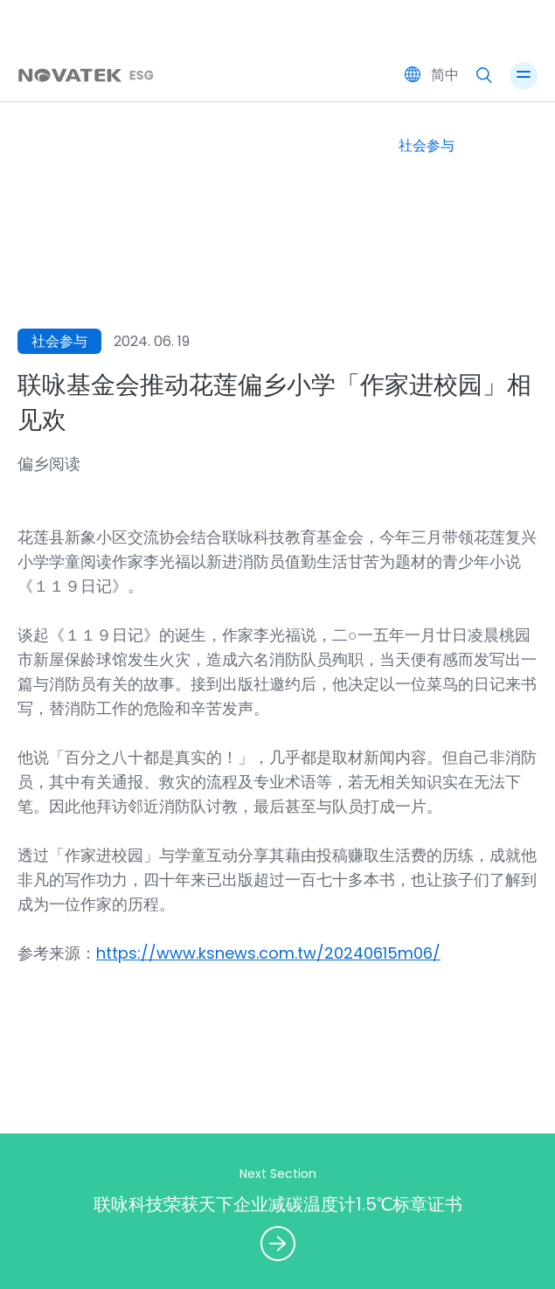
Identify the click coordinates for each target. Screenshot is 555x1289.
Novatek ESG (277, 47)
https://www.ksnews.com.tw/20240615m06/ (268, 953)
